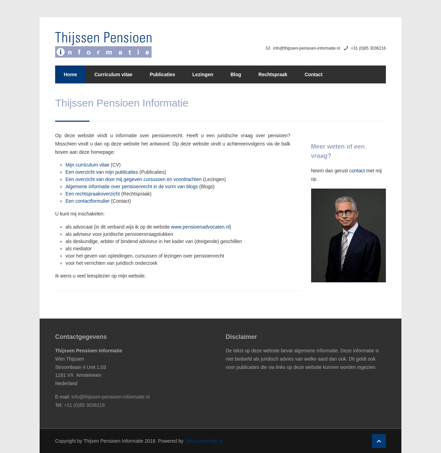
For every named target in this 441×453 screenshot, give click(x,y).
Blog (235, 74)
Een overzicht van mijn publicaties (101, 172)
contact (357, 170)
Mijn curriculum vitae (87, 165)
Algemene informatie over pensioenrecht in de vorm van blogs (131, 186)
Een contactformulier (87, 201)
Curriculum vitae (113, 74)
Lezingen (202, 74)
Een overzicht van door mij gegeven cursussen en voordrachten (133, 179)
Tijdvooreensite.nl (203, 441)
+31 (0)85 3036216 (84, 405)
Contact (313, 74)
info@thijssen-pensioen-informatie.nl (110, 397)
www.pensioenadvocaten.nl (200, 227)
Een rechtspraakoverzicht (92, 194)
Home (70, 74)
